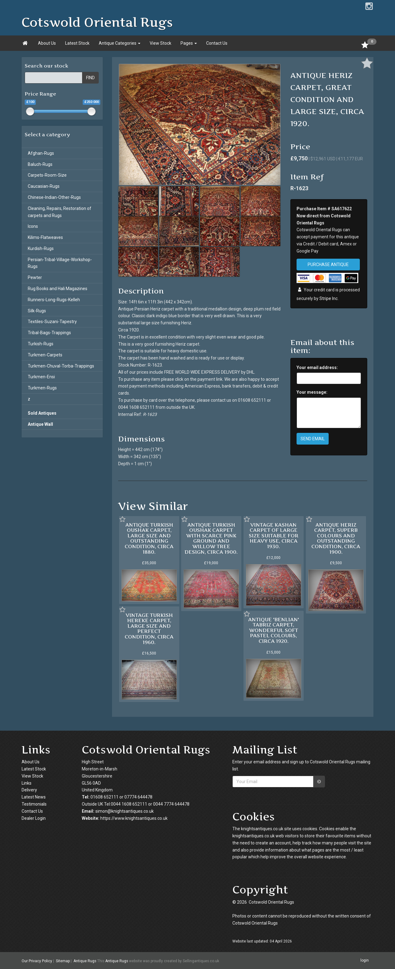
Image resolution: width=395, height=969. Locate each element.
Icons (33, 226)
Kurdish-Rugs (41, 248)
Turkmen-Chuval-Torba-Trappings (61, 365)
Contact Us (216, 43)
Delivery (29, 789)
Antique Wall (40, 424)
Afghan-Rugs (41, 153)
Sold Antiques (42, 413)
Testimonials (34, 804)
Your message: (312, 392)
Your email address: (317, 367)
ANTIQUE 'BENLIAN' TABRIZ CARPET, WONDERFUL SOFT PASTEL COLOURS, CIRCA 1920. (273, 630)
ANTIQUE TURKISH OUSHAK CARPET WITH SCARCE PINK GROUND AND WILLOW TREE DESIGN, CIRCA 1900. (211, 538)
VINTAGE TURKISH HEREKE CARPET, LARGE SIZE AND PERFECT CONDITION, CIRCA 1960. (149, 628)
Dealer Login (34, 818)
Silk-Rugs (37, 310)
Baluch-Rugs (40, 164)
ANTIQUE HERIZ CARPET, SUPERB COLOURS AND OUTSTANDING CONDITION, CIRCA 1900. (335, 538)
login (364, 960)
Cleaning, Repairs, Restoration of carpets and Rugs (59, 212)
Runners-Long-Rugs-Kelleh (54, 299)
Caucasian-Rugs (44, 186)
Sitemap (63, 961)
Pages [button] (189, 43)
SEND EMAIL (313, 438)
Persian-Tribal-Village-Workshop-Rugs (60, 263)
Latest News (34, 796)
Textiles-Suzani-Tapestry (52, 321)
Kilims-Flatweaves (45, 237)
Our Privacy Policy (37, 961)
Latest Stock (77, 43)
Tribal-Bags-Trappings (49, 332)
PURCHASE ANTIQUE (328, 264)
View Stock (160, 43)
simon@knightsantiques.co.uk (124, 811)
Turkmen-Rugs (42, 387)
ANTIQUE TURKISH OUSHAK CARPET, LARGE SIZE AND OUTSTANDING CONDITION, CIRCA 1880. (149, 538)
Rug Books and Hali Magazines (57, 288)
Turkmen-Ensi (41, 376)
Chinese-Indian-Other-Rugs (54, 197)
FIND (90, 77)
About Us (47, 43)
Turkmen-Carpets (45, 354)
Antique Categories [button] (119, 43)
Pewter (35, 277)
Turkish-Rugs (40, 343)
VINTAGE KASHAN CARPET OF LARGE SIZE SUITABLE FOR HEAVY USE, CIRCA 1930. (273, 535)
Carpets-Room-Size (47, 175)
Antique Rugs (84, 961)
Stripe (325, 298)
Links (26, 783)
